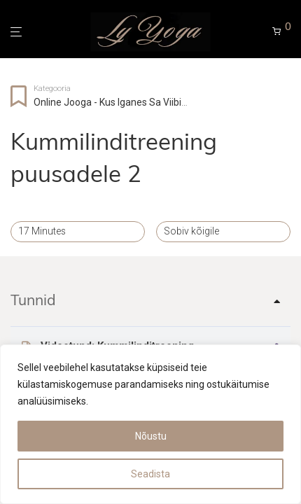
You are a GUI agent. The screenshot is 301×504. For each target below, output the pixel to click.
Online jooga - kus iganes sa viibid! (111, 102)
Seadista (150, 473)
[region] (150, 424)
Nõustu (151, 436)
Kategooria (52, 88)
